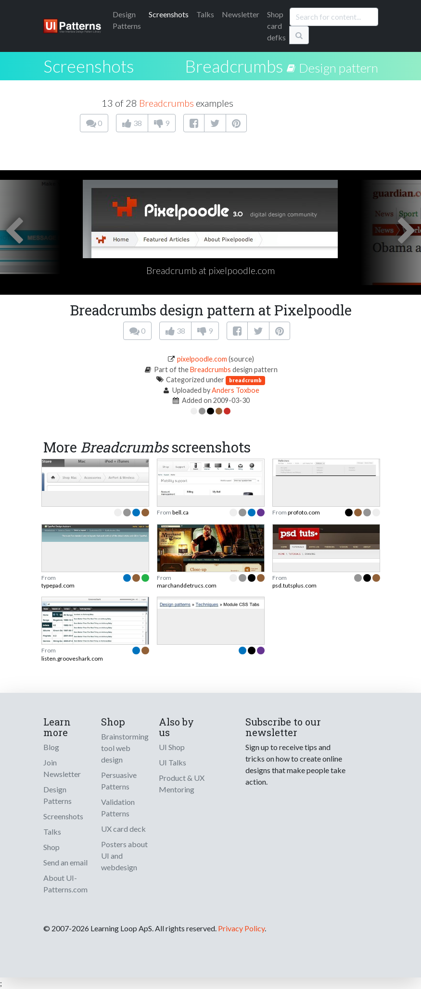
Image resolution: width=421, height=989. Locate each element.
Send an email (65, 862)
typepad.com (58, 585)
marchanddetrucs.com (187, 585)
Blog (51, 746)
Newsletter (240, 14)
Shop (51, 846)
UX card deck (123, 828)
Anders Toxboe (235, 390)
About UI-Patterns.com (65, 883)
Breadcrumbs (234, 66)
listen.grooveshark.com (72, 658)
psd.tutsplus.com (294, 585)
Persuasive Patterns (119, 780)
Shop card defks (276, 26)
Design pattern (338, 67)
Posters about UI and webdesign (124, 855)
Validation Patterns (118, 807)
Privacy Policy (241, 928)
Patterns (127, 20)
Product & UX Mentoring (181, 783)
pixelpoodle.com (202, 359)
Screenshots (169, 14)
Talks (205, 14)
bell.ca (180, 512)
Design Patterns (57, 795)
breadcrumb (245, 380)
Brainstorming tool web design (125, 748)
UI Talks (172, 762)
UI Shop (172, 746)
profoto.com (304, 512)
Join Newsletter (62, 768)
